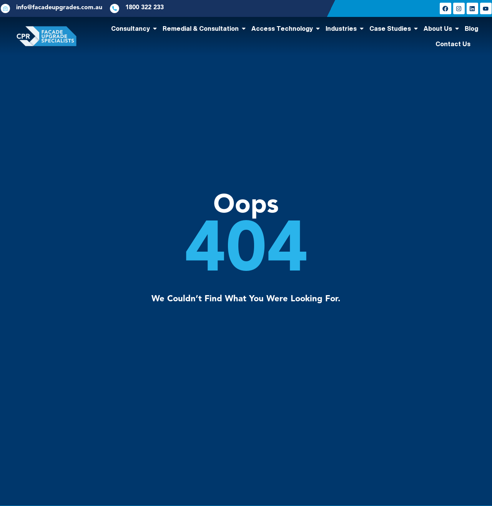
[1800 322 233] (114, 8)
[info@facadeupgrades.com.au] (5, 8)
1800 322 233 (144, 8)
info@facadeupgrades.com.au (59, 8)
